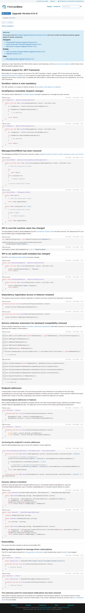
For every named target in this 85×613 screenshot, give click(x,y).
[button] (42, 25)
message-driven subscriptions (34, 552)
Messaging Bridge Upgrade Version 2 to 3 (20, 59)
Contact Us (56, 6)
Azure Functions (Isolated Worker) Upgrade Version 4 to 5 (25, 51)
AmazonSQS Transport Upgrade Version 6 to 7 (21, 42)
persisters (65, 552)
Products (14, 605)
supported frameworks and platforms (13, 75)
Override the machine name (45, 231)
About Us (71, 605)
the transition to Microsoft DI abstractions (38, 326)
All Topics (6, 13)
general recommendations (62, 64)
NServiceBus (12, 18)
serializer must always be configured (49, 87)
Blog (53, 1)
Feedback (10, 22)
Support (49, 6)
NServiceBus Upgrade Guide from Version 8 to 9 (30, 35)
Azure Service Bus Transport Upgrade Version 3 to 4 (23, 44)
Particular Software (46, 607)
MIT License (43, 609)
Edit (4, 22)
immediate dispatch (28, 94)
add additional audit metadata (18, 257)
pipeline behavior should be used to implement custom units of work (62, 154)
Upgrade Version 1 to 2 (14, 53)
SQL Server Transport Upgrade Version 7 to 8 (21, 46)
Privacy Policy (65, 607)
